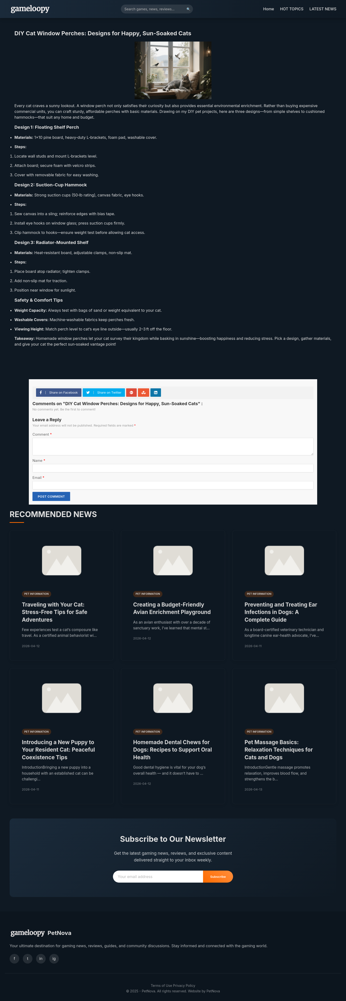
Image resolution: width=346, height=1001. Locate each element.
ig (54, 958)
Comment (42, 434)
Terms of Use (161, 985)
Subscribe (218, 877)
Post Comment (51, 496)
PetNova (213, 991)
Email (38, 477)
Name (38, 460)
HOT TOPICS (291, 8)
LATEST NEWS (322, 8)
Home (268, 8)
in (40, 958)
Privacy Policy (184, 985)
